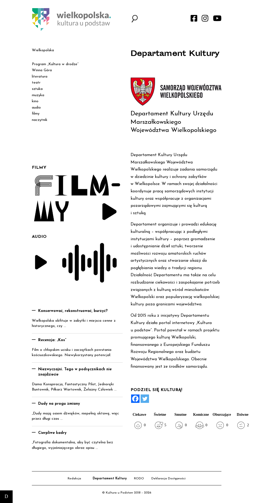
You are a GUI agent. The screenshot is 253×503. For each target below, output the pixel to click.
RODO (139, 478)
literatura (39, 77)
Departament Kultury (110, 478)
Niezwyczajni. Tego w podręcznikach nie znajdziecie (75, 372)
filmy (35, 114)
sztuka (37, 89)
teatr (36, 83)
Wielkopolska (43, 50)
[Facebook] (135, 398)
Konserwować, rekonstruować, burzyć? (73, 311)
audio (36, 108)
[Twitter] (145, 398)
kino (35, 101)
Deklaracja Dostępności (168, 478)
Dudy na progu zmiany (59, 404)
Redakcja (74, 478)
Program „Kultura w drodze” (55, 64)
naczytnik (39, 120)
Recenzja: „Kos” (52, 340)
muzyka (38, 95)
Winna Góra (42, 70)
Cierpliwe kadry (52, 433)
